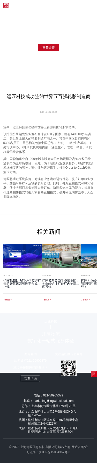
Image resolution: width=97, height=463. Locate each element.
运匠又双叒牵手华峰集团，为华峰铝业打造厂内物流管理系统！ (60, 284)
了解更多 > (7, 299)
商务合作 (48, 47)
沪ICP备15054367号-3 (54, 452)
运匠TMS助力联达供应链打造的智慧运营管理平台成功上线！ (22, 284)
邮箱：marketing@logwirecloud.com (49, 401)
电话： (48, 395)
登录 (57, 5)
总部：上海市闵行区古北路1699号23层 (48, 406)
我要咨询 (30, 378)
